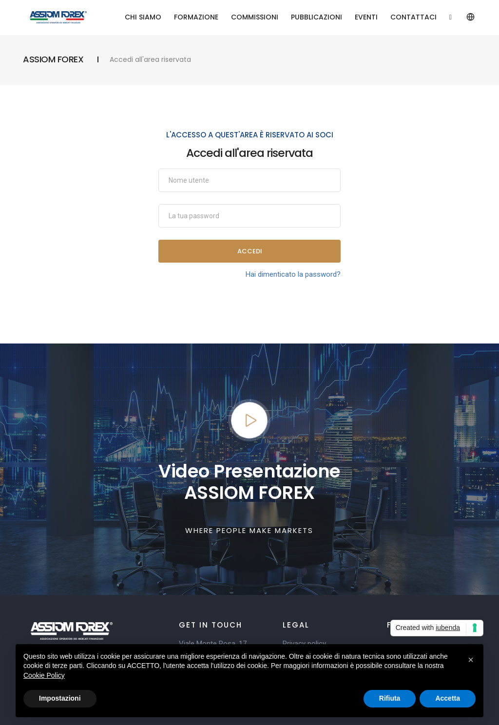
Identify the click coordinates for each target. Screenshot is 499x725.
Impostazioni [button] (60, 698)
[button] (471, 660)
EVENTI (366, 17)
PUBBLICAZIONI (316, 17)
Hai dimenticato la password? (293, 274)
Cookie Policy (44, 675)
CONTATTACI (413, 17)
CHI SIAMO (143, 17)
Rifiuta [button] (390, 698)
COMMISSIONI (254, 17)
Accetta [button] (447, 698)
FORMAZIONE (196, 17)
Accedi (249, 251)
